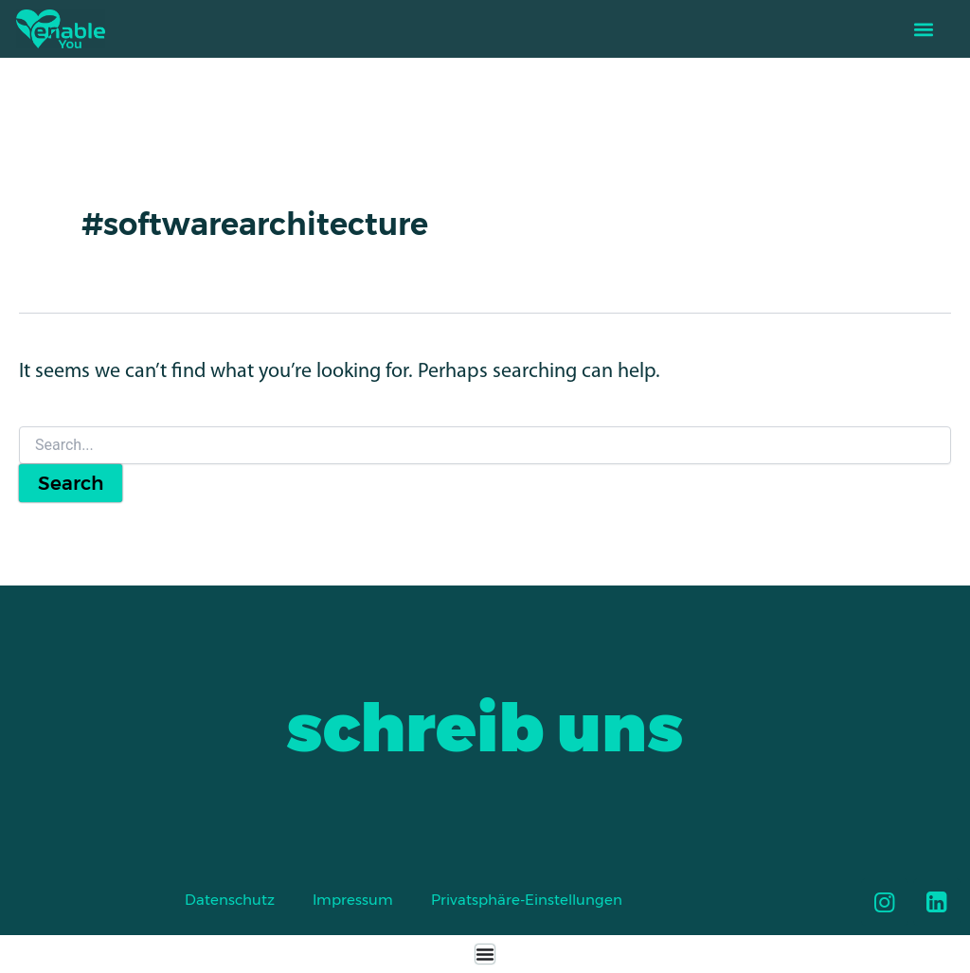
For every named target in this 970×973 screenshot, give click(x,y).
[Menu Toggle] (485, 954)
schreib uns (485, 727)
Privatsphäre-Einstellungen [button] (526, 900)
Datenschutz (230, 900)
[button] (923, 29)
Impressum (353, 900)
